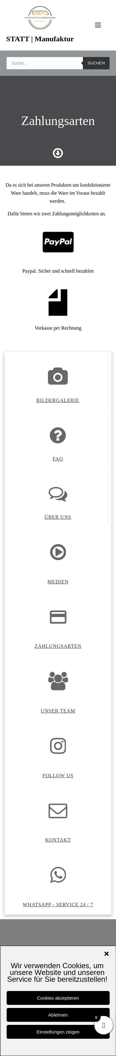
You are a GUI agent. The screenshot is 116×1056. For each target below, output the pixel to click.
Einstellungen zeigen (58, 1031)
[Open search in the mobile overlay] (58, 63)
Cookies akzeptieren (58, 998)
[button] (106, 954)
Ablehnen (58, 1014)
